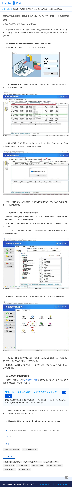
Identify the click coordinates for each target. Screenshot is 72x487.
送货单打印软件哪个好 (29, 449)
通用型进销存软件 (10, 469)
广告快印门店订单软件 (50, 462)
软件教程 (9, 9)
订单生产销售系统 (23, 466)
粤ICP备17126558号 (44, 484)
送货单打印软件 (9, 466)
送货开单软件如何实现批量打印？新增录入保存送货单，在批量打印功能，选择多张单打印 (35, 430)
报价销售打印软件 (37, 466)
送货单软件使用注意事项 (12, 449)
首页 (3, 9)
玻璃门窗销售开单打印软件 (32, 462)
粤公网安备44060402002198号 (60, 484)
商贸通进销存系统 (24, 469)
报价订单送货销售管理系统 (12, 462)
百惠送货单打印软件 (31, 380)
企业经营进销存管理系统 (54, 466)
